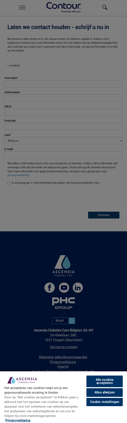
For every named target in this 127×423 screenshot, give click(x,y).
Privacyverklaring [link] (17, 420)
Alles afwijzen (104, 392)
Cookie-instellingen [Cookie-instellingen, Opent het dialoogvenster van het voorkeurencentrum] (104, 402)
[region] (63, 397)
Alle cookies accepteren (105, 381)
